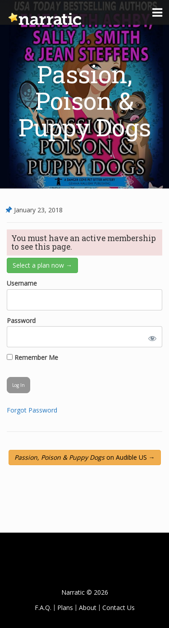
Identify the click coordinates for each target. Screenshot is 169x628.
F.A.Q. (43, 607)
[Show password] (150, 336)
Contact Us (118, 607)
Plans (65, 607)
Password (21, 320)
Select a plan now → (42, 265)
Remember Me (32, 357)
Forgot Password (32, 410)
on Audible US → (84, 457)
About (87, 607)
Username (22, 283)
